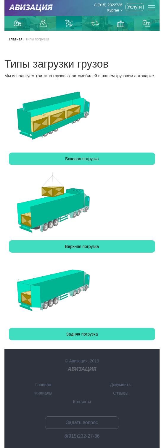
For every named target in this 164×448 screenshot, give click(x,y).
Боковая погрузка (82, 158)
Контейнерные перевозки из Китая (146, 23)
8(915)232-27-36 (81, 436)
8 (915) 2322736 (108, 5)
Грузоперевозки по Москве (17, 23)
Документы (120, 384)
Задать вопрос (82, 422)
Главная (15, 39)
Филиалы (43, 393)
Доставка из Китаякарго (120, 23)
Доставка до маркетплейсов (43, 23)
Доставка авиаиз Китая (69, 23)
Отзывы (120, 393)
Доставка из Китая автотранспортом (95, 23)
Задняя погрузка (82, 334)
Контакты (82, 401)
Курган (115, 10)
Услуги (134, 6)
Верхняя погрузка (82, 246)
